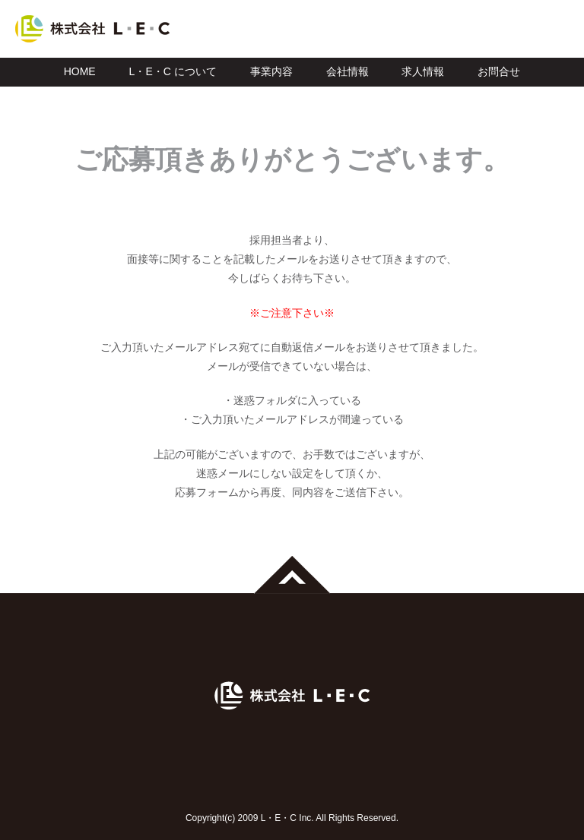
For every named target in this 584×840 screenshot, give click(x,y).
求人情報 (423, 71)
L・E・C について (173, 71)
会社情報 (347, 71)
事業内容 (271, 71)
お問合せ (499, 71)
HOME (80, 71)
